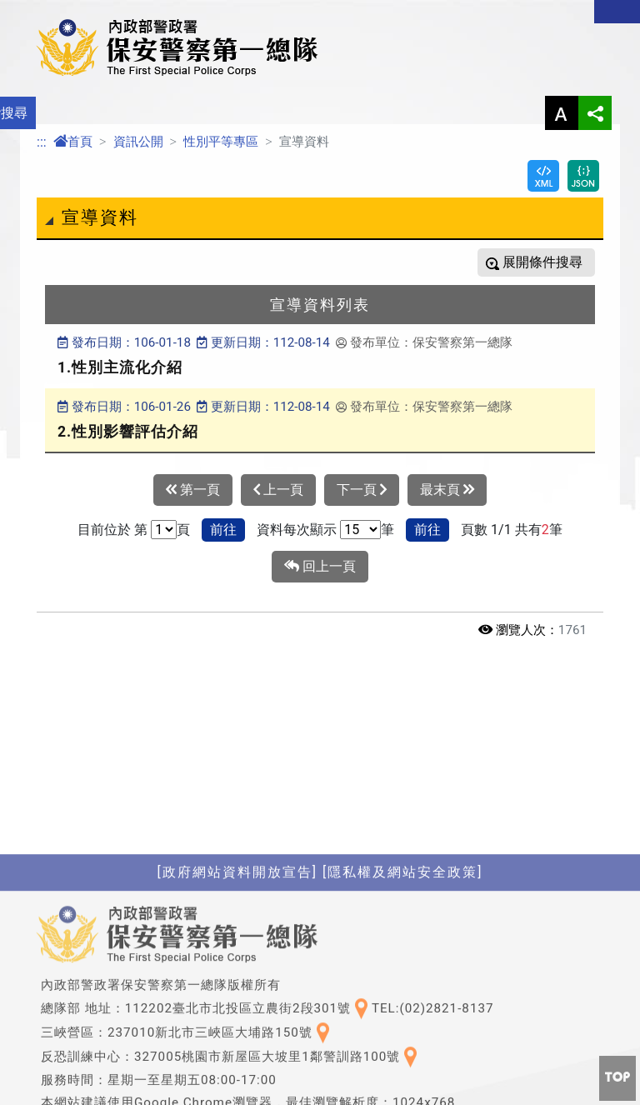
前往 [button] (223, 530)
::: (42, 142)
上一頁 (278, 490)
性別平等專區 (220, 141)
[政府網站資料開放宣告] (238, 986)
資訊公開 (138, 141)
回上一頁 (320, 567)
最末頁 (447, 490)
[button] (617, 1078)
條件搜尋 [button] (554, 262)
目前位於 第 (113, 530)
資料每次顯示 (297, 530)
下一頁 (362, 490)
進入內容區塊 (40, 10)
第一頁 (193, 490)
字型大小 (561, 113)
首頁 (72, 141)
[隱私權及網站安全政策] (402, 986)
